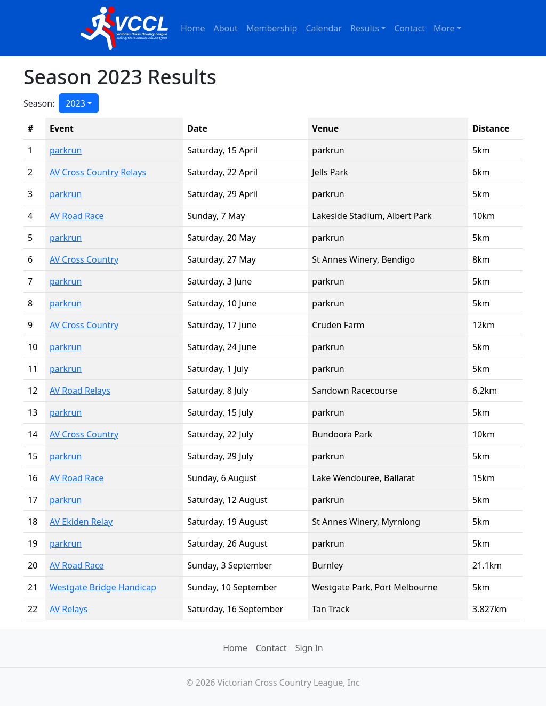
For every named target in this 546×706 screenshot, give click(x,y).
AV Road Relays (80, 390)
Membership (272, 28)
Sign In (309, 648)
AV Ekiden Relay (81, 522)
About (225, 28)
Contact (409, 28)
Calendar (324, 28)
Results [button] (364, 28)
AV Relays (68, 609)
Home (193, 28)
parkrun (66, 150)
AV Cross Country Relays (98, 172)
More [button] (444, 28)
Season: (38, 103)
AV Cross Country (84, 259)
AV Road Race (77, 216)
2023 (75, 103)
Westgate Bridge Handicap (103, 587)
